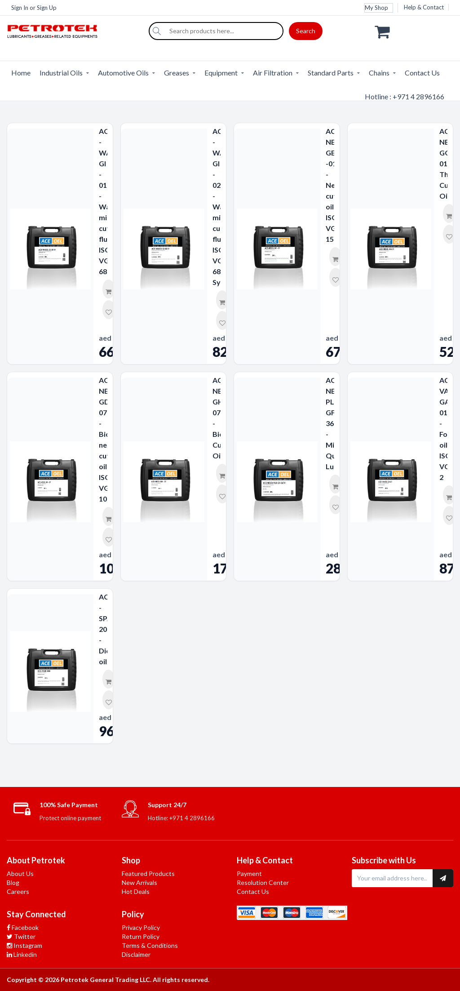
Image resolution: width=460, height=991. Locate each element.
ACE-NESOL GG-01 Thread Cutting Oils (443, 163)
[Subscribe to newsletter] (443, 878)
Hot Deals (136, 891)
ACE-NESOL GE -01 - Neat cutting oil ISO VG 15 (330, 185)
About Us (20, 873)
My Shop (376, 7)
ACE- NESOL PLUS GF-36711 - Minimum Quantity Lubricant (330, 423)
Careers (18, 891)
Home (21, 72)
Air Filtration (272, 72)
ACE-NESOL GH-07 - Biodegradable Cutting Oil (216, 418)
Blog (13, 882)
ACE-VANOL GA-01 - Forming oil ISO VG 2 (443, 428)
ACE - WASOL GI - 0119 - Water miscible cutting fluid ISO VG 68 (103, 201)
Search (305, 31)
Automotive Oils (123, 72)
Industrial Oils (61, 72)
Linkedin (22, 954)
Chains (379, 72)
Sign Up (47, 7)
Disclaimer (136, 954)
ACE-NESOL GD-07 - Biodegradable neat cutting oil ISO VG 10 (103, 439)
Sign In (19, 7)
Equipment (221, 72)
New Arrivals (139, 882)
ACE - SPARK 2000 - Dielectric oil (103, 629)
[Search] (157, 31)
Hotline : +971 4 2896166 (404, 96)
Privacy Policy (141, 927)
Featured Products (148, 873)
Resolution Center (263, 882)
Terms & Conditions (150, 945)
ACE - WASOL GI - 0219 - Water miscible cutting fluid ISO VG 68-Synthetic (216, 206)
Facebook (23, 927)
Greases (176, 72)
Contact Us (422, 72)
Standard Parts (331, 72)
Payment (249, 873)
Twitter (21, 936)
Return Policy (140, 936)
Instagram (24, 945)
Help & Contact (424, 7)
